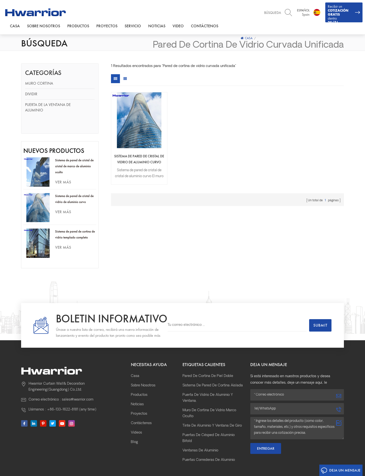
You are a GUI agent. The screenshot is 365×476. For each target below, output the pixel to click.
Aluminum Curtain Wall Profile (316, 467)
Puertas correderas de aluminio (208, 439)
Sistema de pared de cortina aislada (212, 365)
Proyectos (106, 26)
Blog (134, 421)
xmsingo (286, 467)
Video (178, 26)
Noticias (156, 26)
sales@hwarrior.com (77, 379)
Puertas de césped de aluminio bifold (208, 417)
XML (264, 462)
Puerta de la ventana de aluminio (48, 107)
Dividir (31, 94)
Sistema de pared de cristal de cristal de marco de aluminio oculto (74, 150)
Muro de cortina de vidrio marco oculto (209, 392)
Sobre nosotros (43, 26)
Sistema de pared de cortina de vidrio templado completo (75, 219)
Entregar (265, 427)
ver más (63, 166)
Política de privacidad (289, 462)
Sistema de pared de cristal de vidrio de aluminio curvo (74, 183)
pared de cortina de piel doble (207, 355)
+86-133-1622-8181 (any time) (71, 389)
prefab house (267, 467)
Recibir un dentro (344, 13)
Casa (15, 26)
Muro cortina (39, 83)
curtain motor (244, 467)
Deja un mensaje (341, 470)
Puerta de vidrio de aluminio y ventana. (207, 377)
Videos (136, 412)
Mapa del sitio (245, 462)
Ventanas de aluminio (200, 430)
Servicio (133, 26)
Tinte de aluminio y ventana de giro (212, 405)
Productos (78, 26)
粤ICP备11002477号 (190, 462)
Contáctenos (204, 26)
